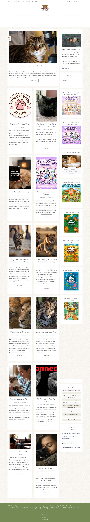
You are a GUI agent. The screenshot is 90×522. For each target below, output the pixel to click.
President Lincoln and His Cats (69, 429)
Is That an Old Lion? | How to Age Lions (71, 433)
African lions (16, 335)
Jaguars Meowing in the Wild (46, 332)
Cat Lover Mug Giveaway (20, 192)
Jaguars (39, 335)
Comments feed (45, 517)
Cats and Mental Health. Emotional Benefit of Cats (46, 469)
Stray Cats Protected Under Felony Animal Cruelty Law (20, 260)
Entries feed (45, 514)
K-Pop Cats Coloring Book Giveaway (46, 193)
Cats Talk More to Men (20, 451)
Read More (33, 80)
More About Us (65, 68)
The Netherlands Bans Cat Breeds (46, 400)
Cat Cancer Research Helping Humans (33, 66)
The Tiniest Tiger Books (19, 127)
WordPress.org (45, 519)
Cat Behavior (52, 129)
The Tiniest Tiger (45, 8)
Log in (45, 512)
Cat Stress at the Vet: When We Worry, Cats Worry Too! (46, 125)
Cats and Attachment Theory (20, 399)
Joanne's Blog (42, 197)
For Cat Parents (46, 129)
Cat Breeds (52, 404)
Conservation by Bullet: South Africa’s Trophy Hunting (46, 260)
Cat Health (39, 129)
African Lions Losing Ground (20, 332)
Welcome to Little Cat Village (20, 124)
